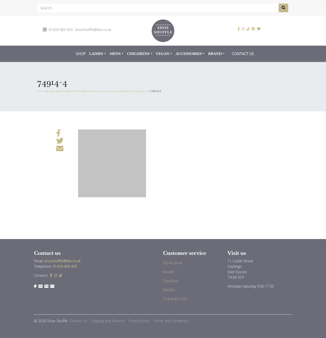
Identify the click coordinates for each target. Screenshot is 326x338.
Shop (81, 53)
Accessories (189, 53)
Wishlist (169, 289)
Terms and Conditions (171, 320)
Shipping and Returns (108, 320)
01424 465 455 (61, 29)
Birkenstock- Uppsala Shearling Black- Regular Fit (116, 91)
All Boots (76, 91)
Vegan (162, 53)
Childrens (138, 53)
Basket (168, 271)
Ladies (96, 53)
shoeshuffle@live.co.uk (93, 29)
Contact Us (243, 53)
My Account (172, 262)
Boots (63, 91)
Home (41, 91)
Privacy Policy (139, 320)
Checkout (170, 280)
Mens (115, 53)
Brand (215, 53)
